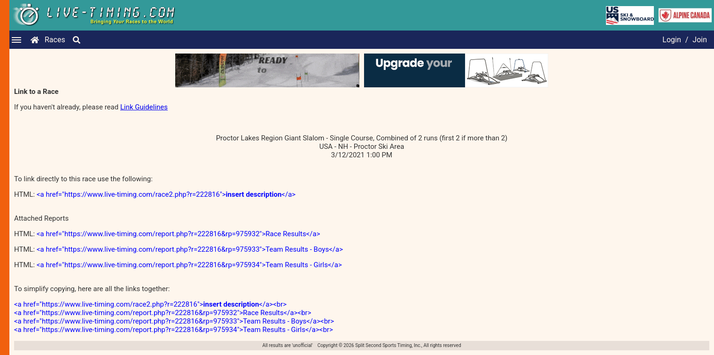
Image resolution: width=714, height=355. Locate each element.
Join (699, 39)
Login (671, 39)
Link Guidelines (144, 107)
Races (55, 39)
